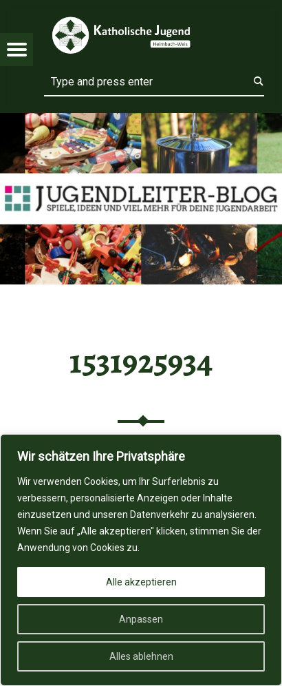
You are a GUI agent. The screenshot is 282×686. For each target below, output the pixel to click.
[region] (141, 560)
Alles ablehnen (141, 656)
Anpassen (141, 619)
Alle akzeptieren (141, 582)
